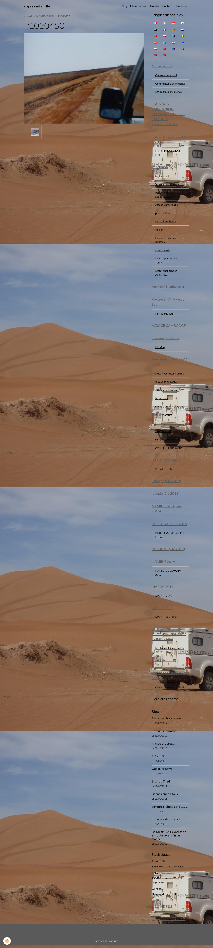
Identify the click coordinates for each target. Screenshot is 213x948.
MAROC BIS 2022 (166, 618)
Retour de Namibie (164, 733)
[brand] (37, 6)
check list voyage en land (169, 689)
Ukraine (160, 348)
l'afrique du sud (164, 314)
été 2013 (158, 758)
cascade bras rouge (166, 205)
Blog (124, 6)
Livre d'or (154, 6)
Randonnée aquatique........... (163, 195)
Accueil (28, 16)
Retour (84, 132)
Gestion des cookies (106, 943)
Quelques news (162, 771)
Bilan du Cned (161, 783)
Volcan (159, 230)
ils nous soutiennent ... (167, 391)
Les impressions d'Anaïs (169, 91)
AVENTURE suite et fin (168, 449)
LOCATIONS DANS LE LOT (168, 153)
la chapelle (161, 176)
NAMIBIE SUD (45, 16)
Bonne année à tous (165, 796)
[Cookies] (7, 941)
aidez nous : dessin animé (169, 374)
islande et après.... (163, 745)
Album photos (138, 6)
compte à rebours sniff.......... (170, 809)
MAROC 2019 (163, 597)
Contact (167, 6)
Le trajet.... (161, 424)
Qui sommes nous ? (166, 75)
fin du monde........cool (166, 821)
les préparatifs (163, 415)
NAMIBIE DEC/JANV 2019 (168, 574)
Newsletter (181, 6)
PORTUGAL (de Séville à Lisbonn (169, 536)
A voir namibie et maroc (167, 720)
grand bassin (162, 250)
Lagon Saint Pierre (165, 221)
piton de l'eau (163, 213)
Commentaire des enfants (170, 83)
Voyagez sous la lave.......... (169, 184)
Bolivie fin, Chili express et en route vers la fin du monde (169, 837)
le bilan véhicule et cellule (169, 650)
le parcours (161, 399)
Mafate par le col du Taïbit (166, 261)
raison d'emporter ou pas (169, 407)
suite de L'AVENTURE (168, 440)
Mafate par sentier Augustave (166, 273)
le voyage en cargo (166, 382)
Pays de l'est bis (164, 470)
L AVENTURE (163, 432)
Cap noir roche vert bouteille (166, 240)
